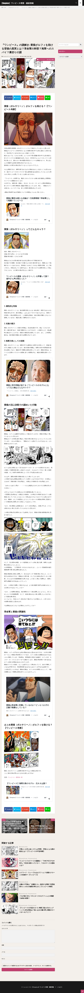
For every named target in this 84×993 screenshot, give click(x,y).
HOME (4, 7)
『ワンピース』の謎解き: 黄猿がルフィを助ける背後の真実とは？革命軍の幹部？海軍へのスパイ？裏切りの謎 (45, 7)
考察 (30, 56)
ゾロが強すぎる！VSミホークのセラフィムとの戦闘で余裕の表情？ (36, 897)
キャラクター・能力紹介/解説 (19, 56)
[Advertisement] (42, 25)
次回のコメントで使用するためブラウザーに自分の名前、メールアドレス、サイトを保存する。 (27, 965)
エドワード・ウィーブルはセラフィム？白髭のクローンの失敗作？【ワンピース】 (37, 874)
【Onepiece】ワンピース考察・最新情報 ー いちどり (47, 987)
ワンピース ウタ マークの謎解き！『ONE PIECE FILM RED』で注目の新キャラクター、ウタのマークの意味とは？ (37, 863)
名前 (3, 945)
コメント (5, 928)
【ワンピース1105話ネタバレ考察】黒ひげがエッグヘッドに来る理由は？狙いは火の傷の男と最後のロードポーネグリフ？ (37, 910)
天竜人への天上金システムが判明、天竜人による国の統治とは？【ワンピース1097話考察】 (37, 850)
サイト (3, 958)
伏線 (28, 56)
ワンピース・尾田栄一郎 (15, 777)
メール (3, 952)
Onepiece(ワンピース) (13, 7)
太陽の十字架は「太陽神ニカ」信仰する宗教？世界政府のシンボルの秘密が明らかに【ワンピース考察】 (37, 885)
